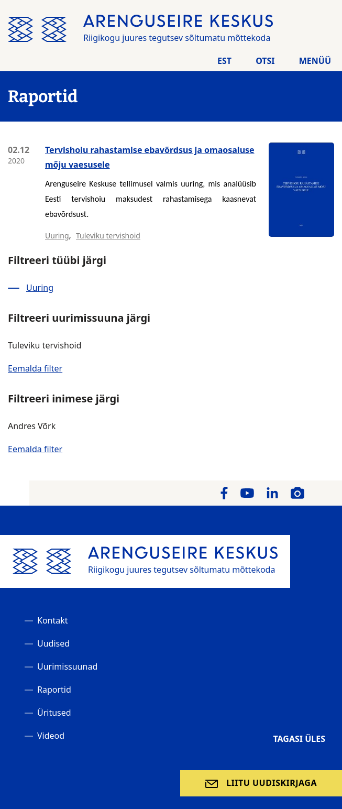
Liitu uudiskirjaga (271, 783)
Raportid (54, 689)
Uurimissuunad (67, 666)
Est (224, 61)
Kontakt (52, 620)
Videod (50, 735)
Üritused (54, 712)
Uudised (53, 643)
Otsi (265, 61)
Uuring (57, 235)
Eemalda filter (35, 368)
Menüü (315, 61)
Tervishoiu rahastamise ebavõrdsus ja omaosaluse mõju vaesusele (150, 157)
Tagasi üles (299, 739)
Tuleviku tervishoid (108, 235)
